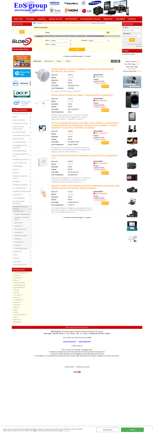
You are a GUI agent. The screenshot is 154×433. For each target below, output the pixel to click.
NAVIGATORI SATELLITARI (21, 136)
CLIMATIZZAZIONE (19, 199)
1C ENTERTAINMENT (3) (21, 273)
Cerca (47, 33)
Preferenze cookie (82, 367)
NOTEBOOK (16, 182)
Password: (126, 34)
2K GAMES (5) (18, 278)
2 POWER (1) (17, 276)
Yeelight (71, 195)
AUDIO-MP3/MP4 (18, 139)
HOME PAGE (18, 19)
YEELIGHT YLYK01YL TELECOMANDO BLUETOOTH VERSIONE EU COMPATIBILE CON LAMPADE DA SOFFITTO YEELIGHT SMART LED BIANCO (85, 187)
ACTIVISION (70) (18, 300)
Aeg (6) (16, 310)
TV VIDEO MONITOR (19, 133)
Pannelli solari (18, 243)
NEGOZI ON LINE (55, 19)
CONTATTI (132, 19)
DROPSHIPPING (71, 19)
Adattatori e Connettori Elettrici (21, 219)
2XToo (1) (16, 281)
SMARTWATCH (17, 252)
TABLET (15, 117)
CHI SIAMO (30, 19)
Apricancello (18, 223)
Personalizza (107, 430)
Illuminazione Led (20, 230)
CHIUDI (152, 429)
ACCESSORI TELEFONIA (20, 124)
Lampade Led (18, 233)
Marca (47, 41)
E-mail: (125, 28)
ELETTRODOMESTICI (19, 143)
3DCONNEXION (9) (19, 288)
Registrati (139, 47)
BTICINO (71, 78)
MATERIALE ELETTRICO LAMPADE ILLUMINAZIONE (20, 209)
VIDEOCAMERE (17, 167)
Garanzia (84, 41)
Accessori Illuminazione (22, 215)
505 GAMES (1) (18, 295)
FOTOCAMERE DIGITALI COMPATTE (20, 147)
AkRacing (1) (17, 320)
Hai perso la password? (135, 45)
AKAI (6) (16, 318)
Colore (47, 45)
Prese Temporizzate (20, 249)
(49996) (17, 322)
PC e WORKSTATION (19, 189)
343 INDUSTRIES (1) (19, 283)
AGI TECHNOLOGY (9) (20, 315)
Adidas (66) (17, 305)
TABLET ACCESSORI (19, 121)
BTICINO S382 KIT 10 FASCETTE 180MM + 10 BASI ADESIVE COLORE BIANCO (82, 96)
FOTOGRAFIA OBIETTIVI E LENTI (21, 156)
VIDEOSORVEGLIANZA (20, 265)
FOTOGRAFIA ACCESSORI (21, 160)
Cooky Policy (66, 430)
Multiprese (17, 239)
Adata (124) (17, 303)
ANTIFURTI (16, 259)
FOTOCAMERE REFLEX (20, 151)
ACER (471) (17, 298)
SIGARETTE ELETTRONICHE (21, 192)
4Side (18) (17, 293)
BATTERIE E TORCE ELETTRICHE (18, 203)
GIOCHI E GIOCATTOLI (20, 164)
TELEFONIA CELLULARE (20, 114)
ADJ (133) (16, 308)
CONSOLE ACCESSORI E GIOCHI (20, 178)
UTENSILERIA (17, 262)
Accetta (132, 430)
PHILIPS (70, 135)
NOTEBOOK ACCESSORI (20, 185)
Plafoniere (17, 246)
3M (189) (16, 291)
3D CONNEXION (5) (19, 286)
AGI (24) (16, 313)
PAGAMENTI (120, 19)
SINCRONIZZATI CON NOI (90, 19)
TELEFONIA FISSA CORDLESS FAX (18, 129)
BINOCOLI (16, 170)
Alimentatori (18, 227)
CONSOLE (16, 173)
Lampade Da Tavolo (20, 236)
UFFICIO (15, 256)
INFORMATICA (17, 195)
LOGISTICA (42, 19)
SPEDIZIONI (108, 19)
